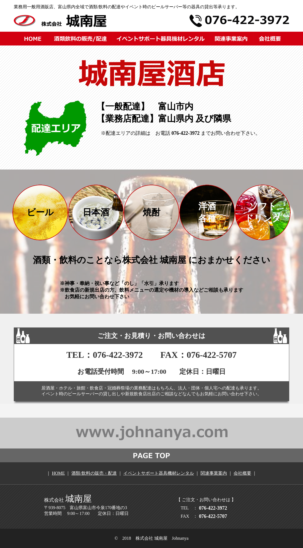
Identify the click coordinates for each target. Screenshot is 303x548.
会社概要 (242, 473)
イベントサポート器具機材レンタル (158, 473)
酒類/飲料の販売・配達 (94, 473)
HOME (58, 473)
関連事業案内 (214, 473)
